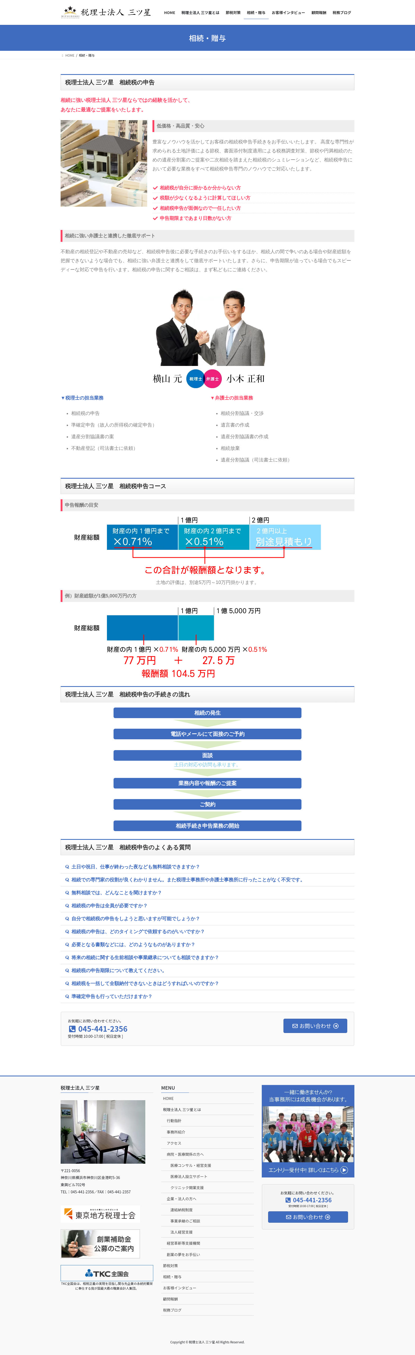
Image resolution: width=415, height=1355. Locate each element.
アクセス (174, 1143)
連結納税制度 (181, 1209)
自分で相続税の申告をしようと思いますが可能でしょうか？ (135, 918)
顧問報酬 (170, 1299)
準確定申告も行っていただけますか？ (111, 996)
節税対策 (170, 1265)
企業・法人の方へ (181, 1198)
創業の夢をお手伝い (183, 1254)
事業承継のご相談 (185, 1220)
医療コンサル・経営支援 (190, 1165)
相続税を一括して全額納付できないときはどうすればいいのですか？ (145, 983)
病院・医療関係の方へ (185, 1154)
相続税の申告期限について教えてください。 (119, 970)
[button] (207, 866)
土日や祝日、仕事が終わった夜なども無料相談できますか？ (135, 866)
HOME (168, 1098)
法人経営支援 (181, 1232)
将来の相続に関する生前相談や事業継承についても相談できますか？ (145, 957)
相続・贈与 (172, 1276)
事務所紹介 (176, 1132)
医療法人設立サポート (189, 1176)
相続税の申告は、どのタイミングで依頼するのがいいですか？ (138, 931)
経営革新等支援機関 (183, 1243)
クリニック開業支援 (187, 1187)
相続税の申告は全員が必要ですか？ (109, 905)
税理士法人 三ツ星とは (182, 1109)
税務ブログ (172, 1310)
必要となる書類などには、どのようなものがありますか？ (133, 944)
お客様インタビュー (179, 1287)
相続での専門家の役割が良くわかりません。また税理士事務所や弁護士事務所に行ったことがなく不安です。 (188, 879)
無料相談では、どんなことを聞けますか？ (116, 892)
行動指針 (174, 1120)
